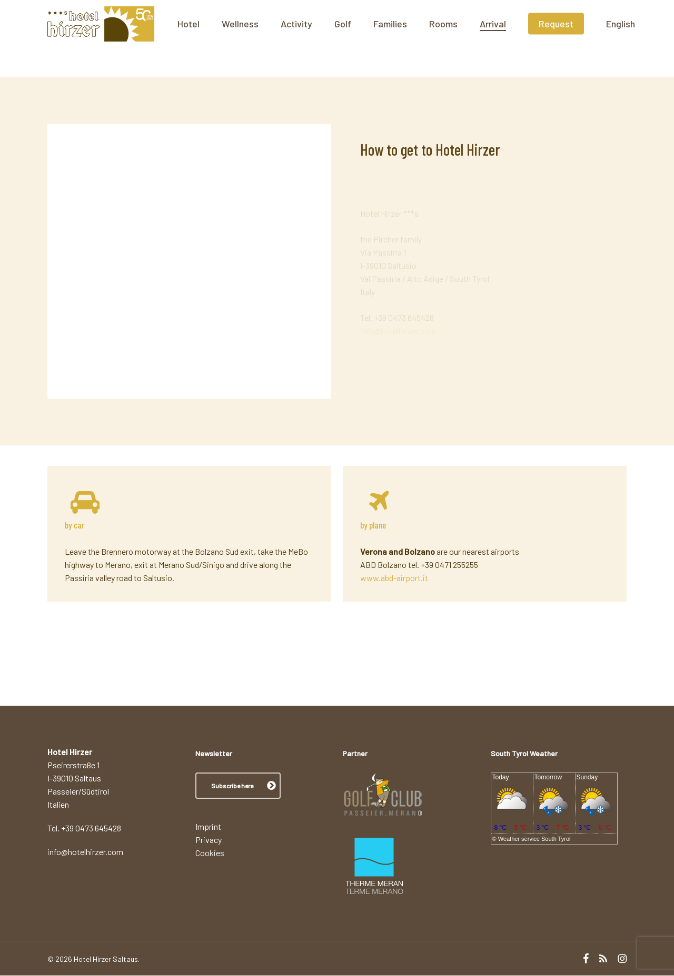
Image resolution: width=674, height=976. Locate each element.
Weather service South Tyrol (534, 839)
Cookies (209, 853)
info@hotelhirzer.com (398, 319)
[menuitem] (657, 38)
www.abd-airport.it (394, 578)
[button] (238, 786)
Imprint (208, 827)
